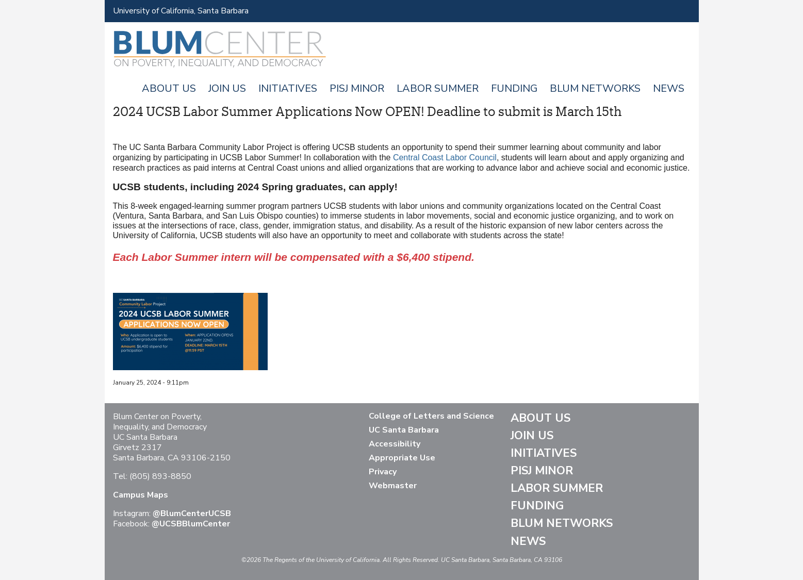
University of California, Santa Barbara (181, 10)
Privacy (383, 471)
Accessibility (394, 444)
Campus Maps (140, 495)
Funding (514, 88)
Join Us (227, 88)
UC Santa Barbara (404, 430)
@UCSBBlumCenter (191, 523)
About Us (169, 88)
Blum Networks (595, 88)
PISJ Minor (357, 88)
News (668, 88)
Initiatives (287, 88)
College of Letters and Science (431, 416)
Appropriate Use (402, 457)
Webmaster (393, 485)
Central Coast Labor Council (445, 157)
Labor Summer (438, 88)
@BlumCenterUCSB (192, 513)
